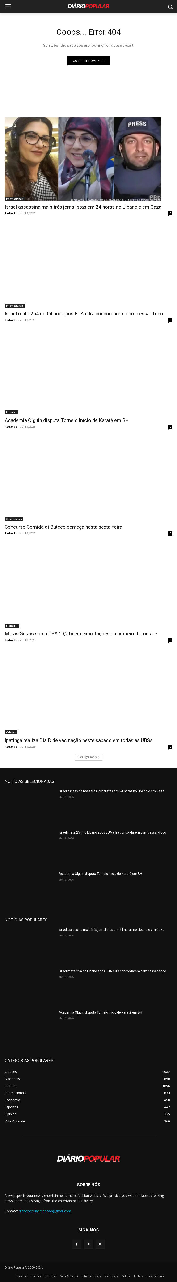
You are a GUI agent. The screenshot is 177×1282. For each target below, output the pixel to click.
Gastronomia (14, 519)
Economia (12, 625)
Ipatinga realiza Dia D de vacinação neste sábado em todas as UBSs (79, 740)
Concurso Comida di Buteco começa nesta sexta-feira (63, 527)
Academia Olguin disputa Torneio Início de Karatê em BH (67, 420)
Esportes (11, 412)
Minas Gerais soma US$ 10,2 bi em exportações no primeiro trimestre (81, 634)
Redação (11, 213)
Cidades (11, 732)
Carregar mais (88, 757)
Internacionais (15, 199)
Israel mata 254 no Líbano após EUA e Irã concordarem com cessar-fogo (84, 313)
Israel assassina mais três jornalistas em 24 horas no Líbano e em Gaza (83, 207)
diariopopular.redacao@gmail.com (45, 1211)
